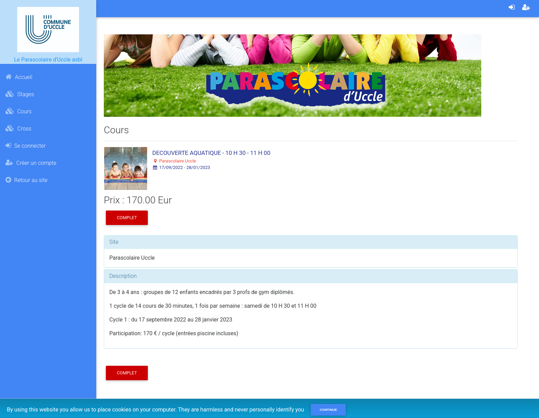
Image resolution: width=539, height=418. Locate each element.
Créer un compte (31, 162)
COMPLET (127, 217)
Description (122, 276)
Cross (18, 128)
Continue (328, 409)
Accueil (19, 77)
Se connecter (26, 145)
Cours (19, 111)
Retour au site (26, 180)
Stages (20, 94)
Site (114, 242)
